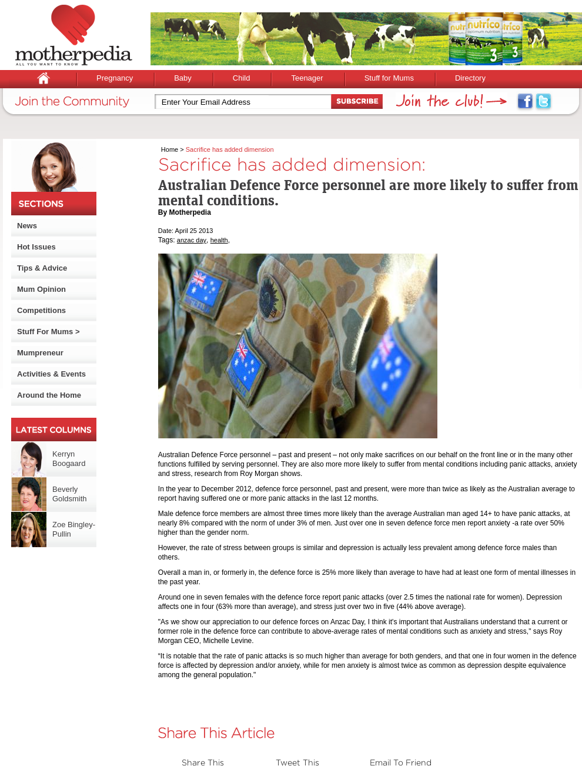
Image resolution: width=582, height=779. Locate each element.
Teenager (307, 78)
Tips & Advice (42, 268)
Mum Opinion (41, 289)
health (219, 240)
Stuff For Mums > (48, 331)
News (27, 225)
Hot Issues (36, 246)
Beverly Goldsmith (69, 494)
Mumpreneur (40, 352)
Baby (183, 78)
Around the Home (49, 395)
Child (241, 78)
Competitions (41, 310)
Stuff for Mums (389, 78)
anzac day (191, 240)
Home (169, 149)
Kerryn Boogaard (68, 459)
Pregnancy (114, 78)
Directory (470, 78)
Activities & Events (51, 373)
